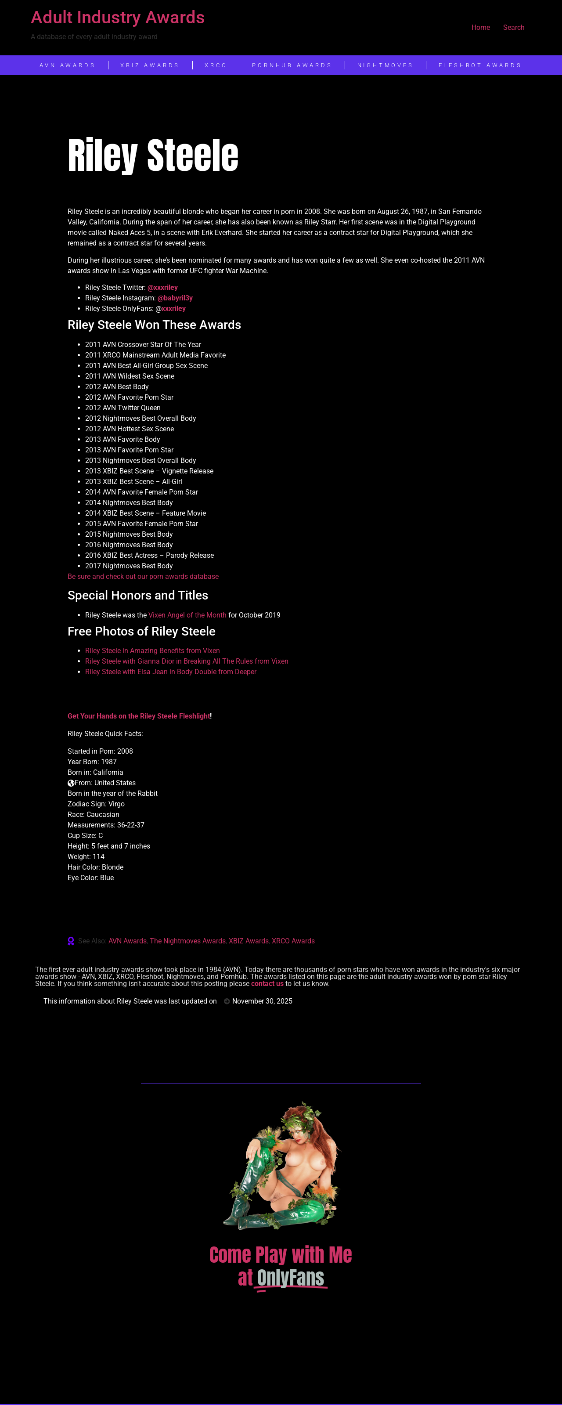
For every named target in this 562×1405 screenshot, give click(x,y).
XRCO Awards (293, 941)
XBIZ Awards (249, 941)
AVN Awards (127, 941)
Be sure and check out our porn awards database (143, 576)
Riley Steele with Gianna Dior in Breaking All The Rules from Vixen (186, 661)
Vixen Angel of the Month (187, 615)
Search (514, 27)
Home (481, 27)
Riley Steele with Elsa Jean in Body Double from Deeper (170, 672)
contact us (267, 983)
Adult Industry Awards (118, 17)
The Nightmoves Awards (188, 941)
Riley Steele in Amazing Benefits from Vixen (152, 651)
